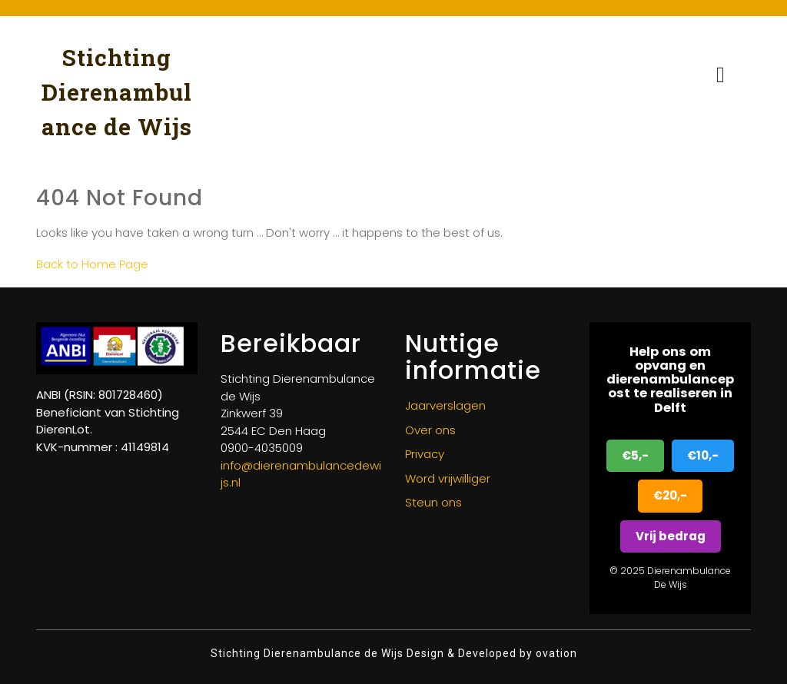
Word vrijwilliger (447, 478)
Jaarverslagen (445, 405)
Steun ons (433, 502)
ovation (555, 653)
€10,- (703, 455)
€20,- (670, 495)
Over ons (430, 430)
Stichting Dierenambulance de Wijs (117, 91)
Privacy (424, 454)
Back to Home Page (92, 264)
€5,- (635, 455)
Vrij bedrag (671, 536)
